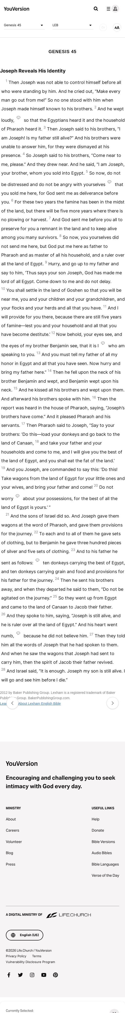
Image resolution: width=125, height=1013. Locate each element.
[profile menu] (112, 9)
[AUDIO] (103, 27)
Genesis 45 (24, 25)
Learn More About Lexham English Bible (30, 703)
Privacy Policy (16, 956)
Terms (36, 956)
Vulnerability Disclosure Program (30, 962)
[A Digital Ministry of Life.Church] (62, 912)
